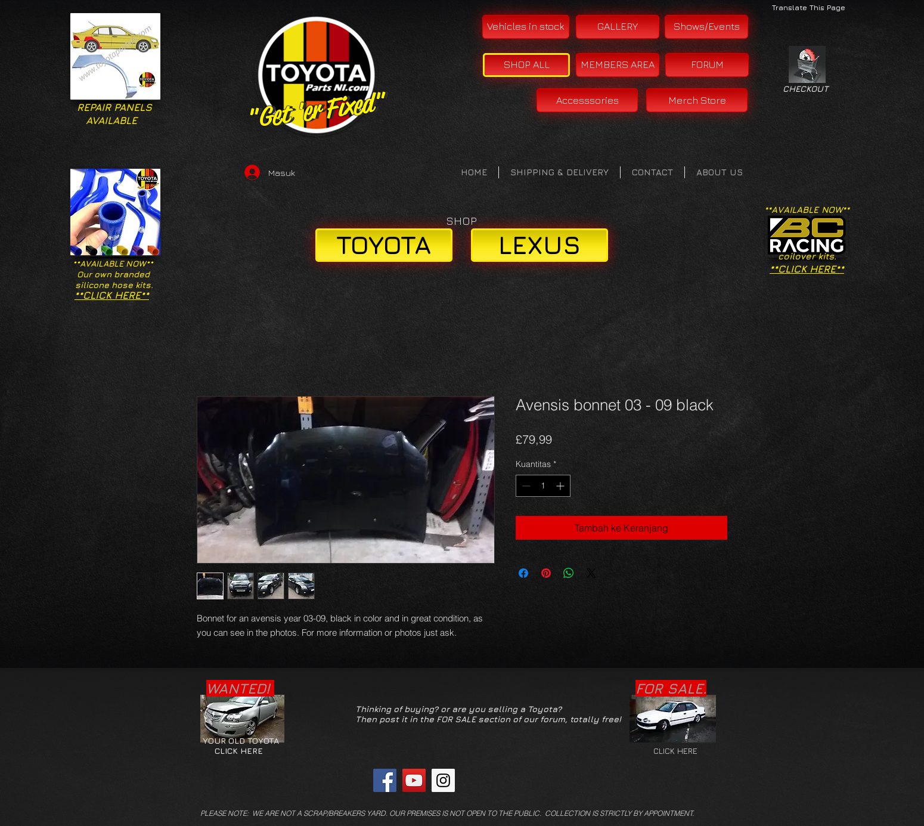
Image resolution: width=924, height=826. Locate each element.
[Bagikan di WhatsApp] (569, 573)
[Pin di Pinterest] (546, 573)
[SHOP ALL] (526, 65)
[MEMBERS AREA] (617, 65)
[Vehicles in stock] (525, 27)
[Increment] (561, 485)
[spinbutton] (543, 485)
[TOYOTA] (383, 245)
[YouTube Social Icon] (414, 780)
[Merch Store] (697, 100)
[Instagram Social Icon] (443, 780)
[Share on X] (591, 573)
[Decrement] (524, 485)
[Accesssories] (587, 100)
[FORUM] (707, 65)
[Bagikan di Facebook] (523, 573)
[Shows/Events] (706, 27)
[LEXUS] (539, 245)
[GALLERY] (617, 27)
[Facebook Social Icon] (384, 780)
